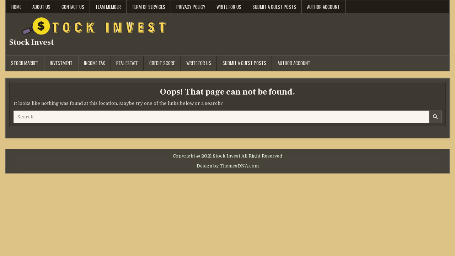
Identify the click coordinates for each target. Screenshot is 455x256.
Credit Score (162, 62)
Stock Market (24, 62)
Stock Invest (31, 42)
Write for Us (228, 6)
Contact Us (72, 6)
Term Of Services (148, 6)
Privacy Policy (190, 6)
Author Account (323, 6)
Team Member (108, 6)
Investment (61, 62)
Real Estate (127, 62)
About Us (41, 6)
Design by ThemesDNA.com (228, 166)
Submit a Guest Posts (274, 6)
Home (16, 6)
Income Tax (94, 62)
